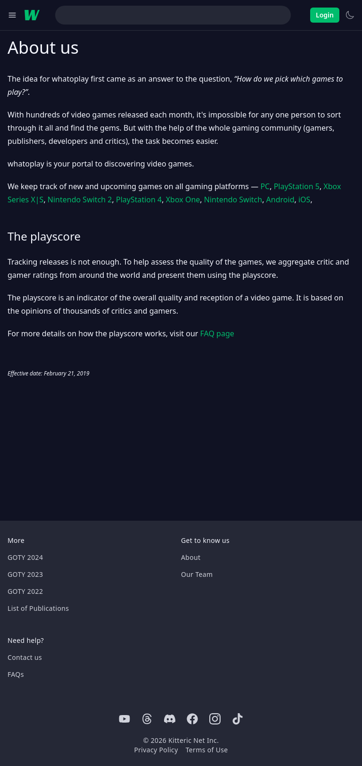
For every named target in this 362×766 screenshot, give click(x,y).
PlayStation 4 (139, 199)
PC (265, 186)
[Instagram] (215, 718)
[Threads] (147, 718)
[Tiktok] (237, 718)
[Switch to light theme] (349, 15)
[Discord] (169, 718)
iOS (304, 199)
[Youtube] (124, 718)
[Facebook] (192, 718)
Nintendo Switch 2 (80, 199)
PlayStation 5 (297, 186)
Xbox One (183, 199)
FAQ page (217, 333)
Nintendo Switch (233, 199)
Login (325, 14)
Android (280, 199)
